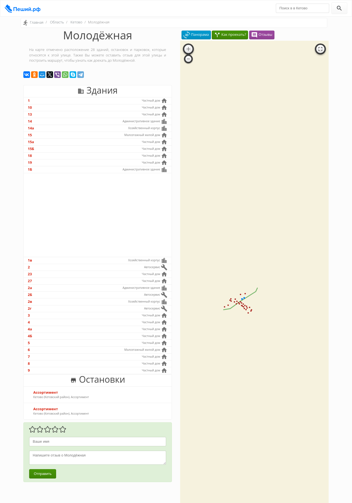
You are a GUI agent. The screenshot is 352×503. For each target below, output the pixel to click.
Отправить (42, 474)
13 (30, 114)
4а (30, 329)
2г (30, 308)
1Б (30, 169)
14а (31, 128)
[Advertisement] (97, 215)
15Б (31, 148)
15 (30, 134)
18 (30, 155)
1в (30, 260)
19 (30, 162)
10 (30, 107)
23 (30, 273)
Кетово (76, 22)
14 (30, 121)
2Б (30, 294)
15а (31, 141)
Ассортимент (45, 392)
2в (30, 301)
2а (30, 287)
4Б (30, 335)
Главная (36, 22)
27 (30, 280)
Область (57, 22)
